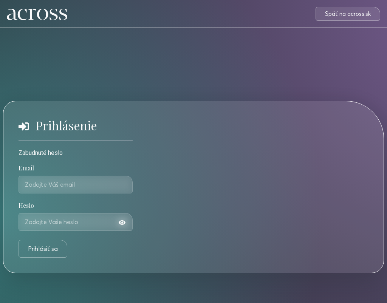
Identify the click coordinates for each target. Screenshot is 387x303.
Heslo (26, 206)
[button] (348, 13)
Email (26, 168)
